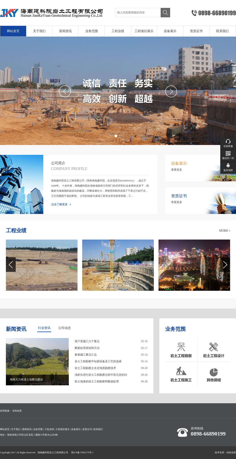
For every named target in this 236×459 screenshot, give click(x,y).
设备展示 (170, 31)
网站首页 (13, 31)
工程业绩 (118, 31)
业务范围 (91, 31)
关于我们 (39, 31)
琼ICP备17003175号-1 (82, 452)
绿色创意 (17, 410)
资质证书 (196, 31)
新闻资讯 (65, 31)
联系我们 (222, 31)
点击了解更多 (59, 204)
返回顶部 (228, 170)
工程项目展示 (144, 31)
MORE (223, 230)
